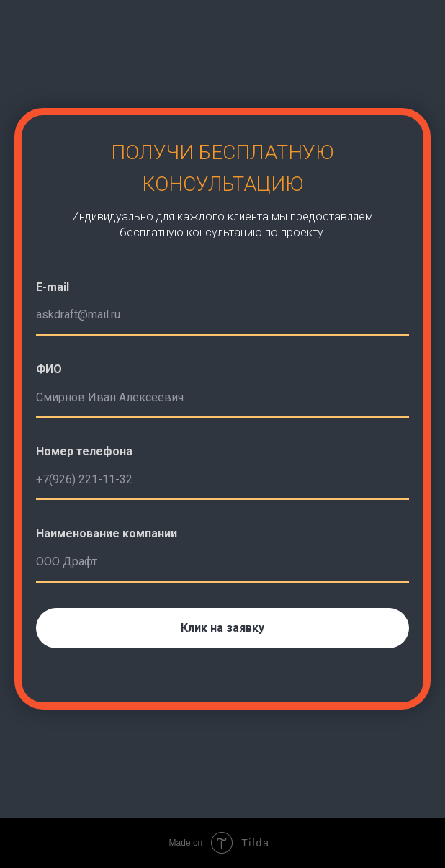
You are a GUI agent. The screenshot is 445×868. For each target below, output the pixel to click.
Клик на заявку (222, 628)
